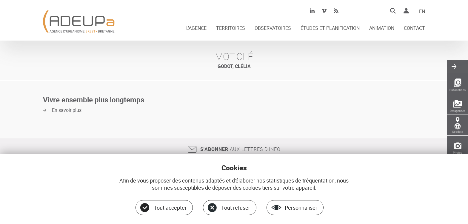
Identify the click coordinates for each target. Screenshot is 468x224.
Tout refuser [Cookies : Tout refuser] (235, 207)
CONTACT (414, 28)
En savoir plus (66, 110)
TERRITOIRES (230, 28)
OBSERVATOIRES (273, 28)
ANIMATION (381, 28)
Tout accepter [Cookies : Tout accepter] (170, 207)
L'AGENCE (196, 28)
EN (422, 12)
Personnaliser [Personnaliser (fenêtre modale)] (301, 207)
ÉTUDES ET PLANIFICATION (330, 28)
